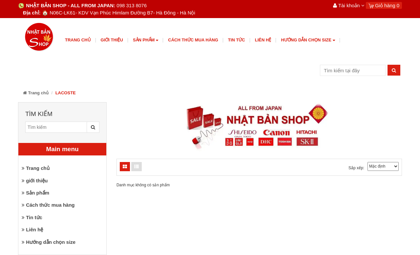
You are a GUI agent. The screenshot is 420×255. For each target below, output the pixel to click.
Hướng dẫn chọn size (308, 40)
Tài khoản (349, 5)
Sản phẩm (145, 40)
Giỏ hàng (383, 5)
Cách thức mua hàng (193, 39)
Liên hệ (263, 39)
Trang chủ (78, 39)
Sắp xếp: (356, 168)
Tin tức (236, 39)
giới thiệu (112, 39)
